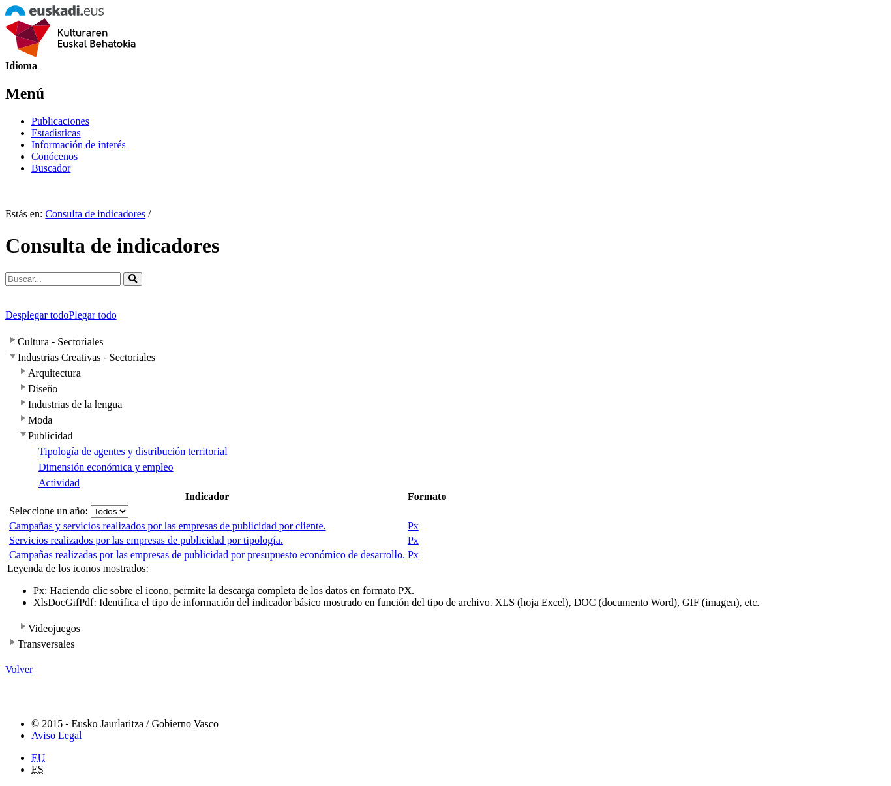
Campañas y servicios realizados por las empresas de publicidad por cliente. (167, 525)
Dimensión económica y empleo (106, 467)
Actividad (59, 482)
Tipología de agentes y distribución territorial (133, 451)
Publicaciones (60, 121)
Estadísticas (56, 132)
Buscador (50, 168)
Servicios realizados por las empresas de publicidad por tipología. (146, 540)
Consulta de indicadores (95, 213)
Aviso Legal (56, 735)
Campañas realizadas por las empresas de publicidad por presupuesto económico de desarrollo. (207, 554)
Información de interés (78, 144)
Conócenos (54, 156)
